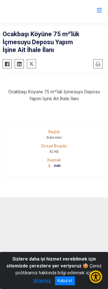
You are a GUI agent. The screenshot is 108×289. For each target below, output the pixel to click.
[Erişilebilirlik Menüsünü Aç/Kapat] (95, 276)
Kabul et (65, 280)
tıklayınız (42, 280)
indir (54, 166)
